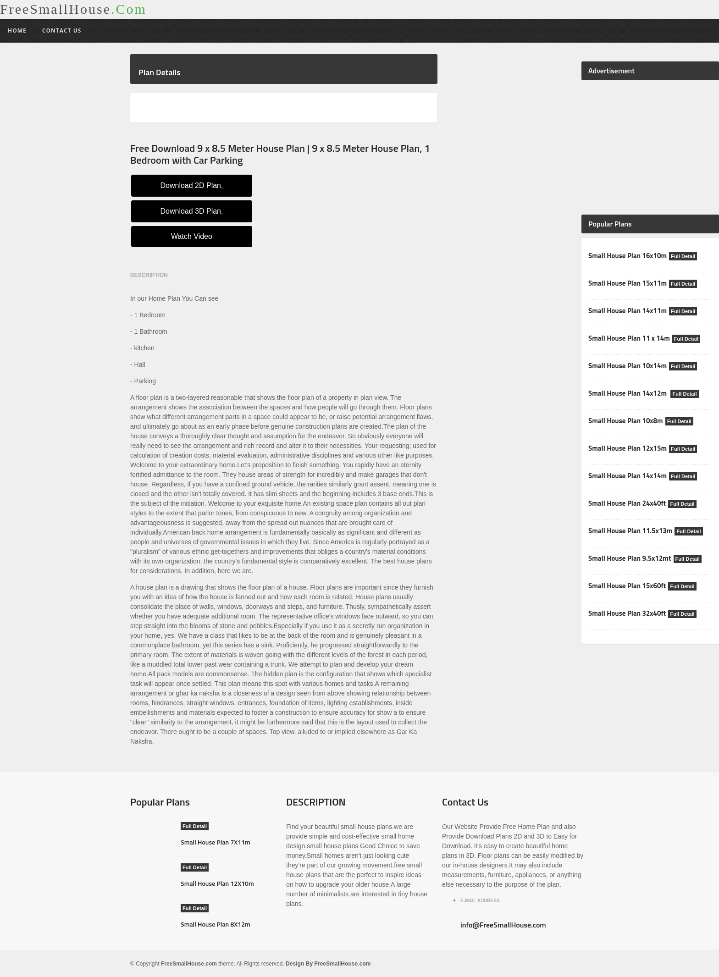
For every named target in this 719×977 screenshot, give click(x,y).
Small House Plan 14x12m (628, 393)
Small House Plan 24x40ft (626, 503)
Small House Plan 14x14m (627, 475)
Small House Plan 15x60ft (626, 585)
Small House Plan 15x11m (627, 283)
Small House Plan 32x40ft (626, 613)
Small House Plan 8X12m (215, 924)
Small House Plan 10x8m (625, 420)
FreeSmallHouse (73, 9)
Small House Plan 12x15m (627, 448)
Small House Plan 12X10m (217, 883)
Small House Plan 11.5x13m (630, 530)
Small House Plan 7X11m (215, 842)
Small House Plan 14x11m (627, 310)
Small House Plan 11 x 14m (628, 338)
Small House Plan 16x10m (627, 255)
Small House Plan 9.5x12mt (629, 558)
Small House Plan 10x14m (627, 365)
